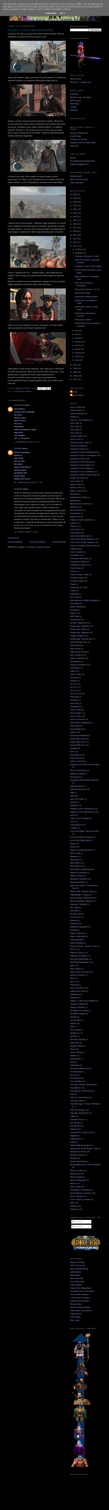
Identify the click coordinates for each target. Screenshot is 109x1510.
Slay (72, 1026)
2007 (75, 379)
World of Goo (75, 1174)
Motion (73, 158)
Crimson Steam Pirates (79, 575)
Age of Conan (75, 407)
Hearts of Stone (76, 761)
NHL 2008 (74, 907)
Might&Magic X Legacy (79, 895)
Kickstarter (74, 805)
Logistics (73, 828)
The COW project (77, 1281)
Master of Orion (76, 876)
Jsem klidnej (75, 1317)
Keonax (74, 392)
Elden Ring (74, 645)
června (78, 345)
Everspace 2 (75, 668)
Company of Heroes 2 (79, 565)
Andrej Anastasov (77, 413)
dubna (78, 349)
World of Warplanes (78, 1180)
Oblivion (73, 920)
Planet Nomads (76, 943)
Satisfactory (75, 994)
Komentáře (77, 1226)
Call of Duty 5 (75, 533)
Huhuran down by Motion (80, 1307)
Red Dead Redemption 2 (80, 962)
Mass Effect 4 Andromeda (80, 869)
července (79, 342)
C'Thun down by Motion (79, 1298)
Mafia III (73, 847)
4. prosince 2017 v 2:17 (27, 442)
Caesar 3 (74, 523)
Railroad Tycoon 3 (77, 952)
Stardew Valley (76, 1046)
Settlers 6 (74, 998)
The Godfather (76, 1081)
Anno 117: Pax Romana (80, 420)
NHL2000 (74, 911)
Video (72, 1142)
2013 (75, 242)
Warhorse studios (77, 1155)
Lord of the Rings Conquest (81, 837)
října (77, 331)
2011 (75, 365)
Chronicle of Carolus (78, 139)
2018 (75, 224)
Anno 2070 (74, 433)
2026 (75, 194)
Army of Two (75, 439)
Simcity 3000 (75, 1020)
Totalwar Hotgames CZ (79, 164)
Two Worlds (75, 1123)
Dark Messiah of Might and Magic (84, 600)
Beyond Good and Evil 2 (80, 504)
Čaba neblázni (76, 1285)
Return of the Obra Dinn (80, 972)
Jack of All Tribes (77, 799)
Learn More (50, 13)
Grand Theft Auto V (78, 745)
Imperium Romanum (78, 789)
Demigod (73, 610)
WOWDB (74, 110)
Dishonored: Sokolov (83, 320)
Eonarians (74, 94)
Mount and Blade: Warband (81, 901)
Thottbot (73, 107)
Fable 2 (73, 671)
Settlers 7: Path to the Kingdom (83, 1001)
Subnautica (74, 1065)
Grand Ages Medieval (79, 735)
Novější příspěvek (15, 542)
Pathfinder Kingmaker (79, 927)
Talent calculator (76, 183)
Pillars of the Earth (77, 936)
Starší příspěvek (59, 542)
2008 (75, 376)
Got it (62, 13)
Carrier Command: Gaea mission (83, 546)
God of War (74, 726)
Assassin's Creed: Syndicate (81, 472)
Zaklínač (73, 1206)
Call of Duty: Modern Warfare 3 (83, 542)
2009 (75, 372)
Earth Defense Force (78, 642)
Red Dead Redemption (79, 959)
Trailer (72, 1116)
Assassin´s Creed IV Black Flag (83, 475)
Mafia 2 (73, 844)
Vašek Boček (75, 1139)
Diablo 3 (73, 613)
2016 (75, 231)
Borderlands (75, 513)
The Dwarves (75, 1078)
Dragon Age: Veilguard (79, 632)
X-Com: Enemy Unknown (80, 1199)
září (77, 334)
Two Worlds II (75, 1126)
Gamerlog (74, 146)
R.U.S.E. (73, 949)
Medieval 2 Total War (78, 879)
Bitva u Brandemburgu (79, 1269)
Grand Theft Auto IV (78, 742)
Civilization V (75, 555)
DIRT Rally (74, 616)
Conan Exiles (75, 568)
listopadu (79, 253)
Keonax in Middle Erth (79, 133)
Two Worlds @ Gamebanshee (82, 161)
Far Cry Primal (76, 694)
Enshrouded (75, 661)
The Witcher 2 (76, 1088)
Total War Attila (76, 1101)
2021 (75, 213)
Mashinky (74, 856)
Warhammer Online (78, 1152)
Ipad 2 (72, 796)
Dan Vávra (74, 597)
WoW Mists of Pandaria (79, 1190)
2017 (75, 228)
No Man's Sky (75, 914)
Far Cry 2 (74, 684)
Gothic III (73, 732)
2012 (75, 246)
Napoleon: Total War (78, 904)
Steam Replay (76, 1052)
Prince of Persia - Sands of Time (83, 946)
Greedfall (74, 748)
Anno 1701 (74, 426)
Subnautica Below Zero (79, 1068)
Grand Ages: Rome (78, 739)
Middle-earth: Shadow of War (82, 891)
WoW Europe (75, 100)
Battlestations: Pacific (79, 497)
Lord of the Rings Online (80, 840)
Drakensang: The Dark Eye (81, 639)
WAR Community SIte (79, 179)
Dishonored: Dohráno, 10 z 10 (87, 289)
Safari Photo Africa (77, 991)
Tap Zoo (73, 1075)
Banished (74, 494)
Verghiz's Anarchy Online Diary (82, 143)
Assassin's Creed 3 (23, 391)
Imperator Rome (76, 786)
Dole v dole (74, 1320)
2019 (75, 220)
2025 (75, 198)
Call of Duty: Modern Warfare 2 (83, 539)
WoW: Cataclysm (77, 1196)
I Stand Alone (75, 1314)
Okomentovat (13, 538)
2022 (75, 209)
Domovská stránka (37, 542)
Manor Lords (75, 853)
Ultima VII (74, 1129)
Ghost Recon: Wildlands (80, 723)
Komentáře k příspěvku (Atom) (37, 547)
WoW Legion (75, 1187)
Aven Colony (75, 481)
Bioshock (74, 507)
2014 (75, 239)
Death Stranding (76, 607)
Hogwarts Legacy (77, 774)
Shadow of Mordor (77, 1004)
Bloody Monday (76, 1278)
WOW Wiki (74, 104)
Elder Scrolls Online (78, 652)
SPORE (73, 1036)
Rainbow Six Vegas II (79, 956)
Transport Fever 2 (77, 1119)
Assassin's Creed (77, 446)
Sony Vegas (75, 1030)
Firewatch (74, 700)
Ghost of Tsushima (77, 719)
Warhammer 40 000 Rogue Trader (84, 1148)
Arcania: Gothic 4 (77, 436)
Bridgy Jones (75, 517)
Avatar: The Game (77, 478)
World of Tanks (76, 1177)
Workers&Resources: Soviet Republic (85, 1164)
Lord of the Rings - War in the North (84, 831)
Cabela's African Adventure (81, 520)
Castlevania (75, 549)
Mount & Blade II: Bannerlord (82, 898)
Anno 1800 (74, 430)
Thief (72, 1094)
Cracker (73, 571)
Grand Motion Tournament (81, 1310)
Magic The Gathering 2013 (81, 850)
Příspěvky (77, 1222)
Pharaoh (73, 930)
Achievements (76, 410)
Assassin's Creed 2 (78, 449)
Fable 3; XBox (76, 674)
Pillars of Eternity (77, 933)
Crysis (72, 584)
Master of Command (78, 873)
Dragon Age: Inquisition (79, 626)
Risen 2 (73, 981)
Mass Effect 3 (75, 866)
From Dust (74, 703)
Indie (72, 792)
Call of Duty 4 (75, 529)
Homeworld (74, 777)
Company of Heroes (78, 562)
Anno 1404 (74, 423)
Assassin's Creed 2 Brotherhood (83, 452)
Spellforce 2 (75, 1033)
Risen (72, 978)
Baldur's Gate (75, 484)
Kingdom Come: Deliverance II (82, 812)
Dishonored (75, 620)
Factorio (73, 681)
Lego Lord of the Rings (79, 818)
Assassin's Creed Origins (80, 465)
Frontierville (75, 706)
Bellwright (74, 500)
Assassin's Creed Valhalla (80, 468)
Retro (72, 965)
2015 (75, 235)
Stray (72, 1062)
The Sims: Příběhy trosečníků (82, 1085)
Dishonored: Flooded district (86, 297)
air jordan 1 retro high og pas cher (30, 525)
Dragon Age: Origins (78, 629)
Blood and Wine (76, 510)
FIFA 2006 (74, 697)
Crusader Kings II (77, 578)
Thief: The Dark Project (79, 1097)
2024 (75, 202)
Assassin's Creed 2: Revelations (83, 455)
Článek (73, 591)
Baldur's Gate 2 (76, 487)
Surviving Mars (76, 1072)
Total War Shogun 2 (78, 1110)
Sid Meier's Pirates (77, 1014)
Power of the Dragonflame (81, 1288)
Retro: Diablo (75, 969)
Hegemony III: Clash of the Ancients (84, 764)
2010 (75, 368)
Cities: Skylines (76, 552)
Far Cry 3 (74, 687)
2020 (75, 217)
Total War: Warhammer (79, 1113)
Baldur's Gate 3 (76, 491)
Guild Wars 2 (75, 755)
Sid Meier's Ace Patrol (79, 1010)
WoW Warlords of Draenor (81, 1193)
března (78, 353)
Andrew (73, 417)
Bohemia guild (76, 176)
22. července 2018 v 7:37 (28, 482)
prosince (79, 249)
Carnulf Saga (75, 136)
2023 (75, 205)
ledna (77, 360)
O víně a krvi (75, 917)
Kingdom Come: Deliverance (82, 809)
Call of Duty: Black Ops (79, 536)
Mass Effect (75, 860)
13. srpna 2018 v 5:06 (26, 532)
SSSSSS (17, 448)
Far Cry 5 (74, 690)
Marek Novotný (77, 395)
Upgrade (73, 1136)
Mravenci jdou (76, 1304)
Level (72, 821)
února (77, 356)
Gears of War (75, 710)
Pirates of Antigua (77, 1262)
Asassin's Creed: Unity (79, 442)
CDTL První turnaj (77, 1265)
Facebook (74, 678)
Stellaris (73, 1055)
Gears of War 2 (76, 713)
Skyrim (73, 1023)
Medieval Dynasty (77, 882)
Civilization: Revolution (79, 558)
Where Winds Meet (78, 1161)
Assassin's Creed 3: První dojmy (88, 266)
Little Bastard (75, 1272)
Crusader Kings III (77, 581)
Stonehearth (75, 1059)
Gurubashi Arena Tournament (82, 1291)
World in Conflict (76, 1171)
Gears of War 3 (76, 716)
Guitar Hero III (76, 758)
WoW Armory (75, 79)
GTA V (72, 752)
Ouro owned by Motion (79, 1294)
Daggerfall (74, 594)
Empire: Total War (77, 658)
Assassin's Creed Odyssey (81, 462)
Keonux (73, 802)
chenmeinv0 (19, 405)
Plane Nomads (76, 940)
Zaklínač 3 (74, 1209)
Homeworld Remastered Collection (84, 780)
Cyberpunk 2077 (77, 587)
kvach (72, 815)
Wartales (73, 1158)
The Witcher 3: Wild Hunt (80, 1091)
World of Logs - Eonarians (80, 97)
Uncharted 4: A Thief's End (81, 1132)
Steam (73, 1049)
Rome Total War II (77, 988)
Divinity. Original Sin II (79, 623)
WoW (72, 1183)
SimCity (73, 1017)
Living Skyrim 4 (76, 825)
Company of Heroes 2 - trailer (87, 256)
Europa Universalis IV (79, 665)
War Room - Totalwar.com (80, 82)
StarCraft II (74, 1043)
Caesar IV (74, 526)
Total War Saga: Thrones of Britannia (85, 1104)
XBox (72, 1203)
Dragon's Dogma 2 (77, 636)
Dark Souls (74, 603)
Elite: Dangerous (77, 655)
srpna (77, 338)
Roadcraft (74, 985)
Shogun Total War (77, 1007)
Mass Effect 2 (75, 863)
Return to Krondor (77, 975)
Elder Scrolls (75, 649)
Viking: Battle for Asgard (80, 1145)
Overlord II (74, 923)
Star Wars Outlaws (77, 1039)
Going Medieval (76, 729)
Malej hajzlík (75, 1275)
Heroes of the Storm (78, 770)
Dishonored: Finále (82, 293)
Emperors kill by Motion (79, 1301)
